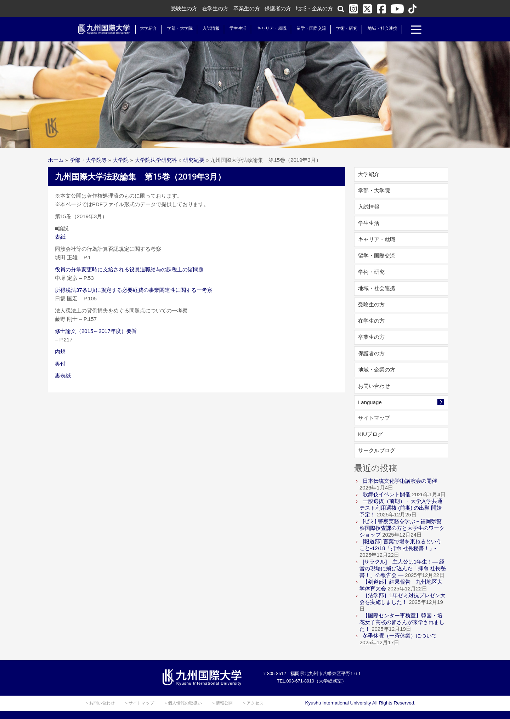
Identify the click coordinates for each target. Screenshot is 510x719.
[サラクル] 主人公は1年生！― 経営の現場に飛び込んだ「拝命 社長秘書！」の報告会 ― (402, 568)
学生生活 (235, 28)
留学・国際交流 (309, 28)
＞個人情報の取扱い (183, 703)
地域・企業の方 (314, 8)
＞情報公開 (222, 703)
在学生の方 (215, 8)
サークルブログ (376, 450)
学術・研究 (344, 28)
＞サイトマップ (139, 703)
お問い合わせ (374, 386)
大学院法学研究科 (156, 160)
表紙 (60, 237)
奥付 (60, 364)
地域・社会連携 (380, 28)
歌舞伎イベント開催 (386, 494)
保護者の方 (278, 8)
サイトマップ (374, 418)
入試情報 (208, 28)
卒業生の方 (246, 8)
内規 (60, 352)
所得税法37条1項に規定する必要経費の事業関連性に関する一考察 (133, 290)
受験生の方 (184, 8)
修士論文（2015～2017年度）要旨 (96, 331)
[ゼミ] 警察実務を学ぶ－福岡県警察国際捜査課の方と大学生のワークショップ (401, 528)
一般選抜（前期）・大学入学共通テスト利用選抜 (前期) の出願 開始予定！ (400, 507)
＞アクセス (253, 703)
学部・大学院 (177, 28)
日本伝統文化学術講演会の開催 (400, 481)
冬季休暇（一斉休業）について (400, 636)
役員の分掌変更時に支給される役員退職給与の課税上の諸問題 (129, 269)
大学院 (121, 160)
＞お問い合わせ (100, 703)
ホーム (56, 160)
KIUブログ (370, 434)
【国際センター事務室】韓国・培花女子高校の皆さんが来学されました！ (401, 622)
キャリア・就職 (269, 28)
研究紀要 (193, 160)
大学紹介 (145, 28)
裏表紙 (63, 376)
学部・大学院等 (88, 160)
